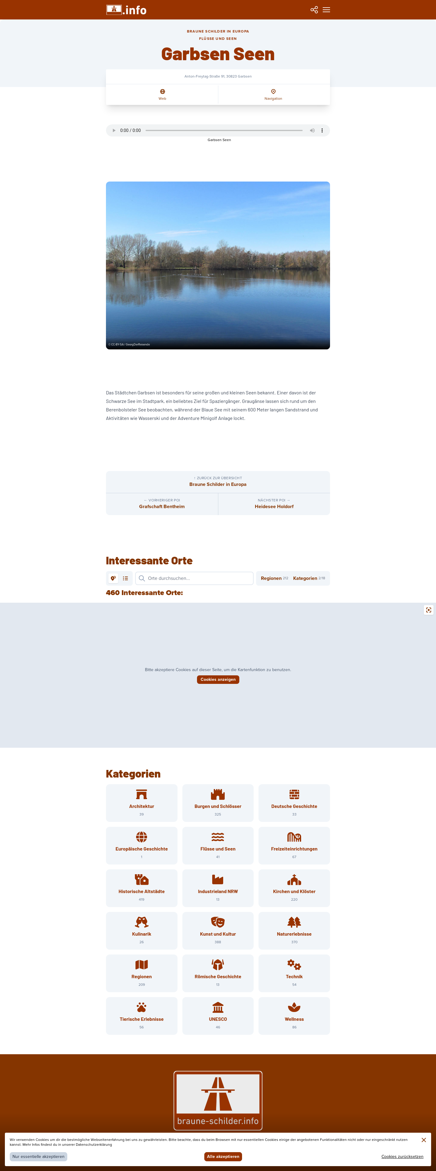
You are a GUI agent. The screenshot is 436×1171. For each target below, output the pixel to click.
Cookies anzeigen (218, 679)
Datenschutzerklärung (94, 1144)
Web (162, 98)
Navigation (273, 98)
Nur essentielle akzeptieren (38, 1156)
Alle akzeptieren (223, 1156)
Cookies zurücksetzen (403, 1156)
